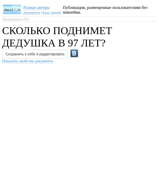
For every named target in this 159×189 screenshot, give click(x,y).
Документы (31, 12)
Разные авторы (36, 7)
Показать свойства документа (27, 61)
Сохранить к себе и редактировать (35, 54)
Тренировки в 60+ (16, 19)
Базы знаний (52, 12)
